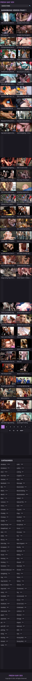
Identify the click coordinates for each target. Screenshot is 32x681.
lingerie (21, 475)
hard (4, 600)
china (4, 505)
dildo (4, 536)
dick (4, 532)
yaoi (19, 633)
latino (20, 468)
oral (20, 505)
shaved (21, 562)
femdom (5, 566)
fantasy (5, 558)
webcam (21, 626)
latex (4, 645)
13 (17, 430)
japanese (5, 618)
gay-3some (6, 581)
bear (4, 498)
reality (20, 547)
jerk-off (5, 626)
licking (20, 472)
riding (20, 554)
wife (20, 630)
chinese (5, 509)
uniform (21, 611)
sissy (20, 573)
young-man (22, 637)
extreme (5, 551)
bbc (3, 487)
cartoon (5, 502)
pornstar (21, 532)
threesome (22, 588)
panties (20, 520)
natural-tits (22, 502)
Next (21, 430)
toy (20, 592)
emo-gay (5, 543)
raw (19, 539)
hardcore (5, 603)
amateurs (5, 468)
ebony (4, 539)
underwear (22, 607)
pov (20, 536)
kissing (5, 637)
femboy (5, 562)
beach (4, 494)
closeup (5, 517)
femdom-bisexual (8, 569)
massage (21, 483)
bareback (5, 483)
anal (4, 472)
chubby (5, 513)
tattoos (20, 584)
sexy (20, 558)
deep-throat (6, 524)
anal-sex (5, 475)
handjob (5, 596)
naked (20, 498)
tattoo (20, 581)
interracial (6, 611)
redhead (21, 551)
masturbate (22, 487)
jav (3, 622)
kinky (4, 633)
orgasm (21, 509)
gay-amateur (7, 584)
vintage (20, 618)
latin (20, 464)
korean (4, 641)
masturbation (23, 494)
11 (9, 430)
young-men (22, 641)
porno (20, 528)
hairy (4, 592)
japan (4, 615)
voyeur (20, 622)
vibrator (21, 615)
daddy (4, 520)
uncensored (22, 596)
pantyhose (21, 524)
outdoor (21, 517)
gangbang (5, 573)
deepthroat (6, 528)
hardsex (5, 607)
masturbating (22, 490)
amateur (5, 464)
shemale (21, 566)
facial (4, 554)
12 (13, 430)
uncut (20, 600)
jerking (5, 630)
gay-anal (5, 588)
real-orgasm (22, 543)
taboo (20, 577)
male (20, 479)
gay (4, 577)
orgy (20, 513)
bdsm (4, 490)
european (5, 547)
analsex (5, 479)
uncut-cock (22, 603)
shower (20, 569)
